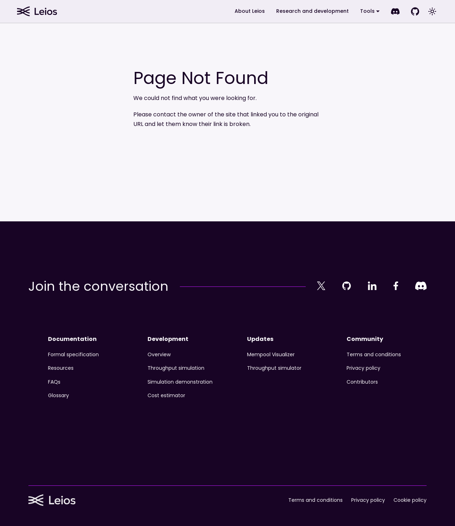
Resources (61, 368)
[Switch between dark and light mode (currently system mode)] (432, 11)
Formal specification (73, 354)
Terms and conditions (374, 354)
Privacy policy (363, 368)
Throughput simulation (176, 368)
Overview (159, 354)
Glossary (58, 395)
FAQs (54, 381)
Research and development (312, 11)
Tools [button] (367, 11)
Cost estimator (166, 395)
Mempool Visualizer (271, 354)
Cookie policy (410, 500)
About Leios (250, 11)
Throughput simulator (274, 368)
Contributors (362, 381)
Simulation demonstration (180, 381)
